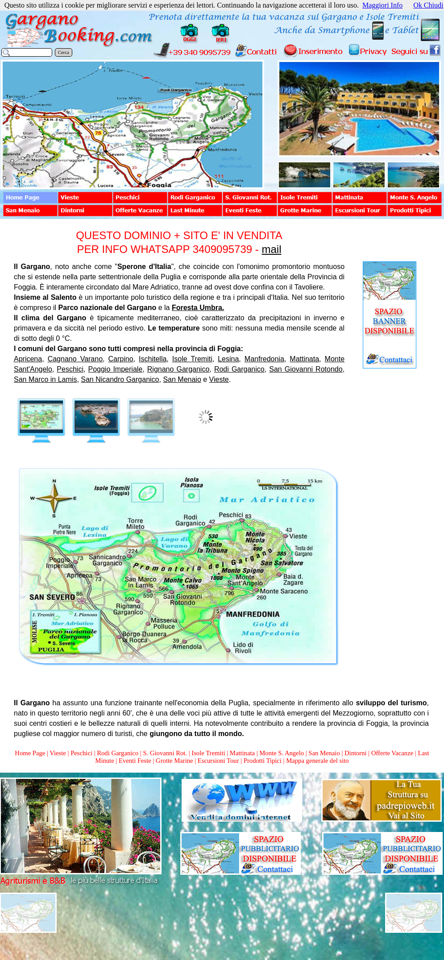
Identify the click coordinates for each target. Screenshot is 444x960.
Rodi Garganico (239, 369)
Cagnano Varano (75, 359)
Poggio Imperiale (115, 369)
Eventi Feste (136, 760)
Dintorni (355, 753)
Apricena (28, 359)
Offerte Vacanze (392, 753)
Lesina (228, 359)
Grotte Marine (174, 760)
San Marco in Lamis (45, 379)
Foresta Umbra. (198, 307)
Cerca (63, 52)
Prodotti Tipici (263, 760)
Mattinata (304, 359)
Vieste (219, 379)
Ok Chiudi (428, 5)
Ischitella (152, 359)
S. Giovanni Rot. (165, 753)
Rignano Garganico (178, 369)
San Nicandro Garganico (120, 379)
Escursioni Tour (218, 760)
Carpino (120, 359)
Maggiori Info (382, 5)
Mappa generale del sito (317, 760)
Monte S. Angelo (281, 753)
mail (271, 249)
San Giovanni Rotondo (305, 369)
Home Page (30, 753)
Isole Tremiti (192, 359)
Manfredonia (264, 359)
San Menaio (182, 379)
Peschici (70, 369)
